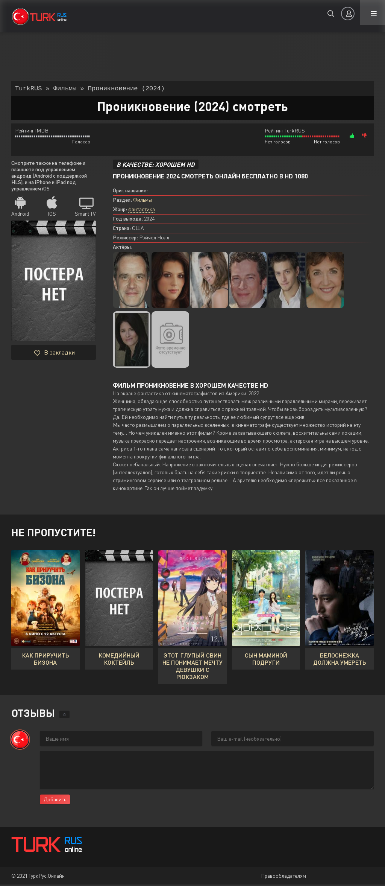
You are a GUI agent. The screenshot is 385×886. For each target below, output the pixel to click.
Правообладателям (283, 877)
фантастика (141, 210)
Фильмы (142, 201)
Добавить (55, 801)
